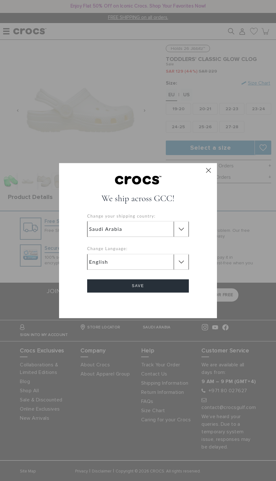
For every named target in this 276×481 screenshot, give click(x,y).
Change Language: (107, 248)
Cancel (138, 303)
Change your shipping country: (121, 216)
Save (138, 286)
